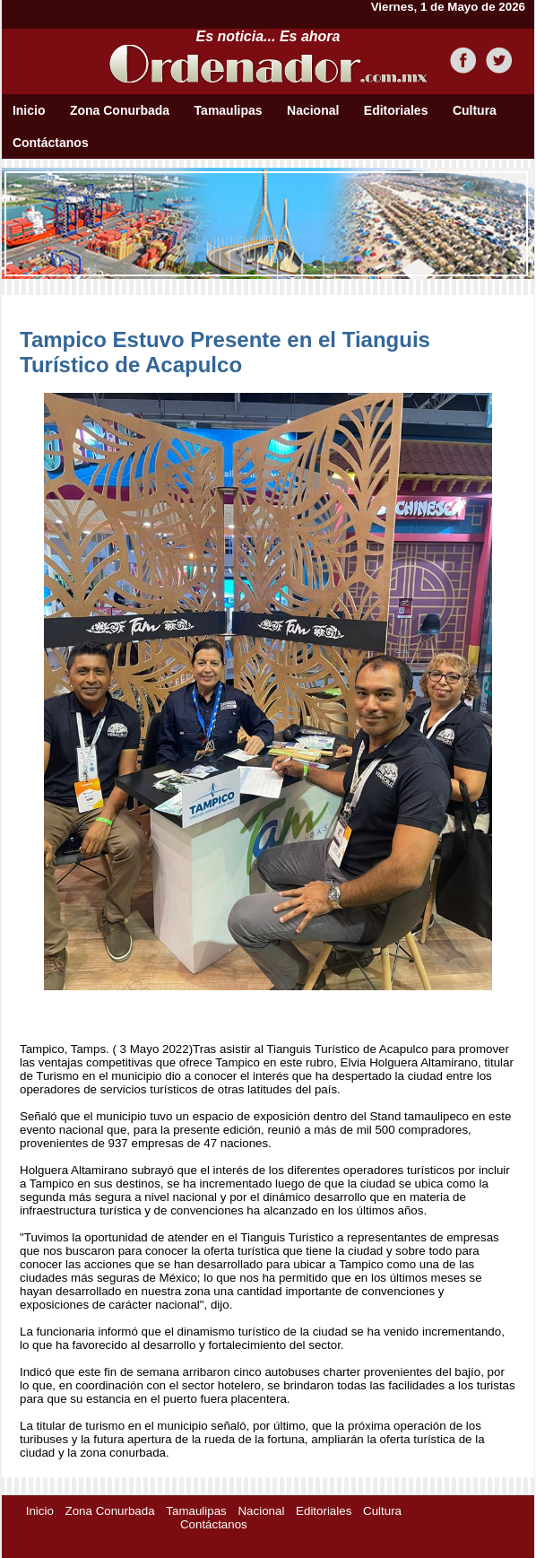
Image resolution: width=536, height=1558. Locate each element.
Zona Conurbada (119, 110)
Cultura (475, 110)
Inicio (29, 110)
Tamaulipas (229, 110)
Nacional (313, 110)
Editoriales (396, 110)
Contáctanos (51, 142)
